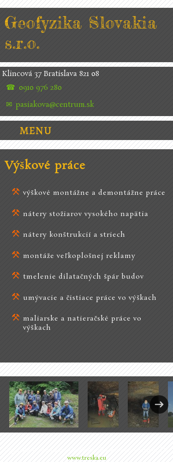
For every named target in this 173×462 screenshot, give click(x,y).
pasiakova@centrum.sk (55, 105)
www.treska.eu (86, 458)
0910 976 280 (40, 88)
